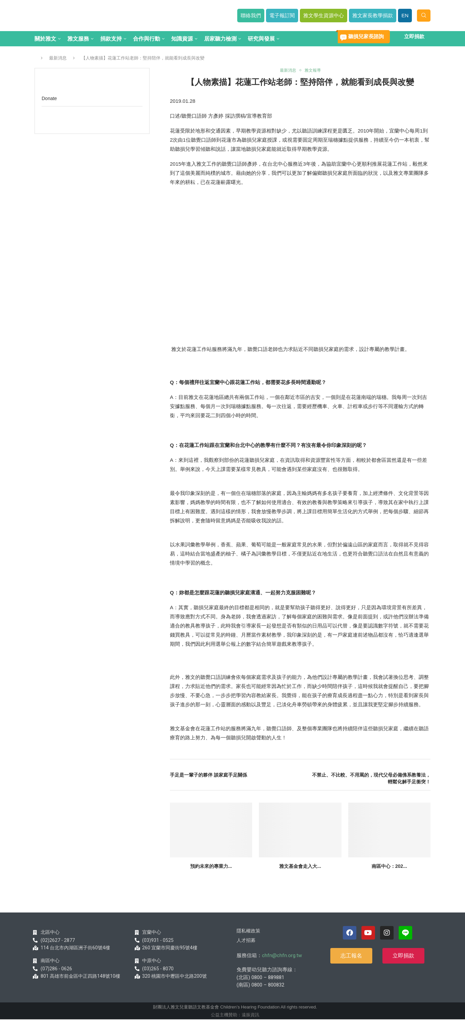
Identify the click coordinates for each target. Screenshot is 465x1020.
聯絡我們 (251, 15)
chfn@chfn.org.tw (282, 956)
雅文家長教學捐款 (372, 15)
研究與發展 (261, 39)
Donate (49, 98)
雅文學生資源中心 (323, 15)
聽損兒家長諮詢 (366, 36)
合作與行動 (146, 39)
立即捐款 (414, 36)
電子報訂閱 (282, 15)
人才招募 (246, 940)
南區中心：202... (389, 867)
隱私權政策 (248, 931)
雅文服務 (78, 39)
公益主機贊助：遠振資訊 (235, 1015)
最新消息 (58, 58)
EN (404, 15)
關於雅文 (45, 39)
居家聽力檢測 (220, 39)
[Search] (423, 15)
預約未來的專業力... (211, 867)
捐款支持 (111, 39)
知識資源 (182, 39)
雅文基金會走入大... (300, 867)
